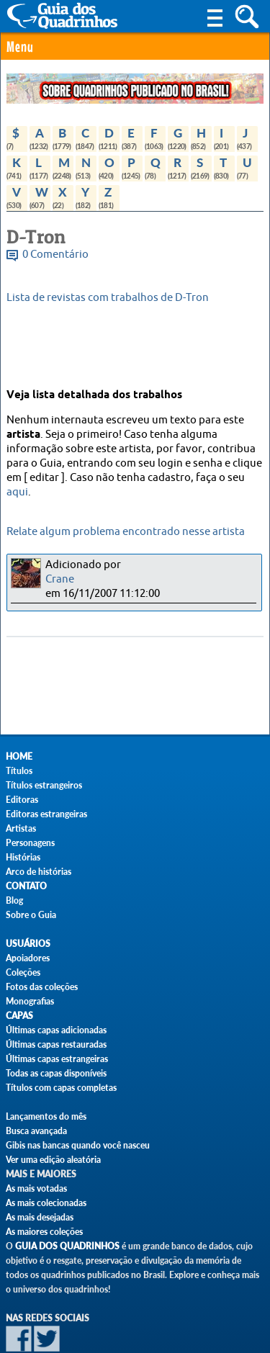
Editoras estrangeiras (46, 814)
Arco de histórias (38, 871)
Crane (59, 579)
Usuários (28, 943)
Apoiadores (28, 958)
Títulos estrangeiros (44, 785)
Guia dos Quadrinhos (67, 1246)
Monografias (30, 1001)
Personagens (30, 842)
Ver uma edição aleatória (53, 1159)
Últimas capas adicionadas (56, 1030)
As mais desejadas (39, 1217)
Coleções (23, 972)
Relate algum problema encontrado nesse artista (125, 532)
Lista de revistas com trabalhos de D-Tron (107, 298)
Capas (19, 1015)
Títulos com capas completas (61, 1087)
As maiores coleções (44, 1231)
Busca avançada (36, 1130)
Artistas (21, 828)
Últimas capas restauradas (56, 1044)
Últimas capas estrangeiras (57, 1058)
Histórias (23, 857)
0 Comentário (55, 254)
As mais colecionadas (46, 1202)
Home (19, 756)
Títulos (19, 770)
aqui (17, 492)
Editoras (22, 799)
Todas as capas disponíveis (56, 1073)
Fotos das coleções (42, 986)
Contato (26, 886)
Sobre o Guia (31, 914)
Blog (14, 900)
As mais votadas (36, 1188)
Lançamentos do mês (46, 1116)
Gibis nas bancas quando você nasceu (78, 1145)
